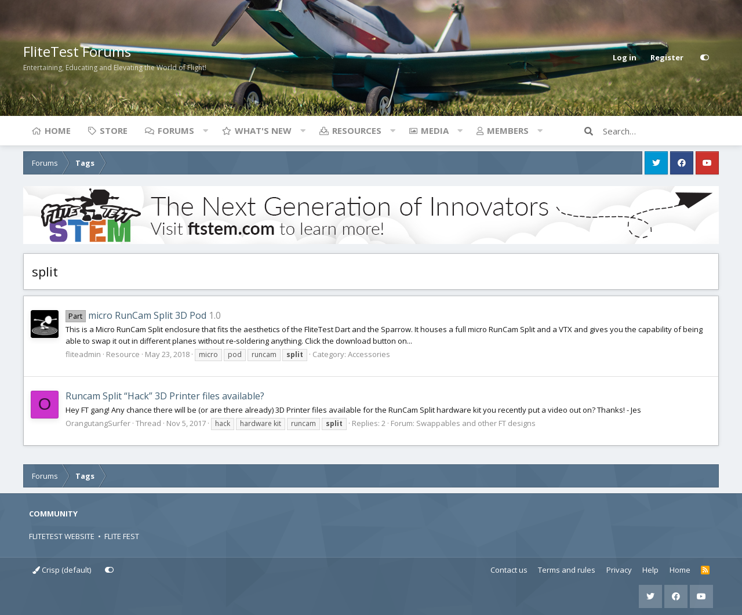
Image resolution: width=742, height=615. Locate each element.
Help (650, 570)
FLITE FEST (121, 536)
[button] (205, 130)
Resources (356, 130)
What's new (263, 130)
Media (435, 130)
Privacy (619, 570)
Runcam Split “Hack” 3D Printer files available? (165, 396)
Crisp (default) (61, 570)
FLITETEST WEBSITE (61, 536)
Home (58, 130)
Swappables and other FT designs (476, 423)
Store (114, 130)
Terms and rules (566, 570)
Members (508, 130)
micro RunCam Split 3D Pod (136, 315)
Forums (176, 130)
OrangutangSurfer (98, 423)
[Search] (661, 131)
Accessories (369, 354)
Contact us (509, 570)
